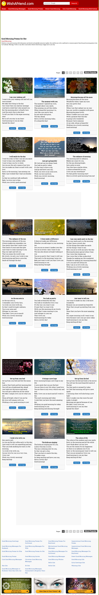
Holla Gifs (51, 565)
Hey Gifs (5, 565)
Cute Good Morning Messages (12, 559)
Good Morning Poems (35, 9)
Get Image (22, 128)
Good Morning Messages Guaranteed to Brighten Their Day (35, 571)
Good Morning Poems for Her (35, 551)
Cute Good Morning (69, 9)
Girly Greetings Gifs (78, 562)
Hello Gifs (51, 562)
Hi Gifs (27, 565)
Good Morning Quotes (32, 556)
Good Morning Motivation (87, 9)
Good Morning (6, 41)
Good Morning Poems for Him (12, 551)
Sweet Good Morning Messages (82, 556)
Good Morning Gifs (78, 559)
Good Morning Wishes (55, 559)
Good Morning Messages (17, 9)
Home (4, 9)
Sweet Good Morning (52, 9)
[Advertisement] (50, 23)
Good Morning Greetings (10, 541)
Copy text (12, 128)
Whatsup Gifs (76, 565)
